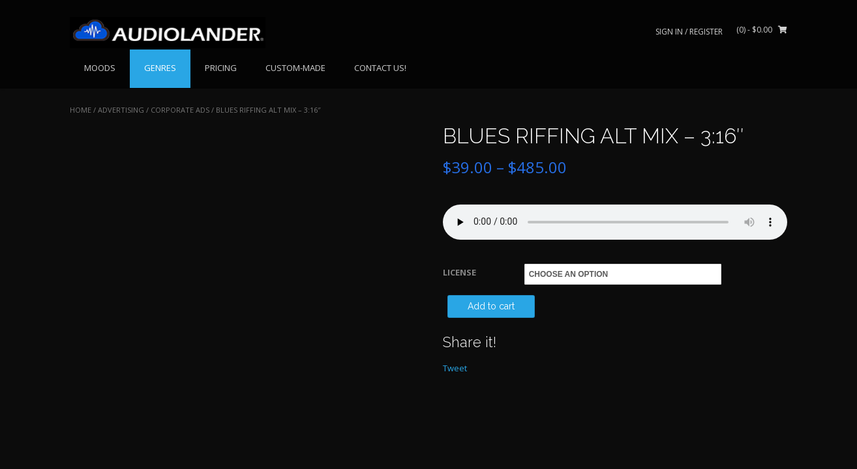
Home (80, 110)
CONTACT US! (380, 68)
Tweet (455, 368)
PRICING (221, 68)
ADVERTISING (121, 110)
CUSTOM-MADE (295, 68)
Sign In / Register (689, 31)
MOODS (99, 68)
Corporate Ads (180, 110)
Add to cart (491, 306)
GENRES (160, 68)
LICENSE (459, 272)
